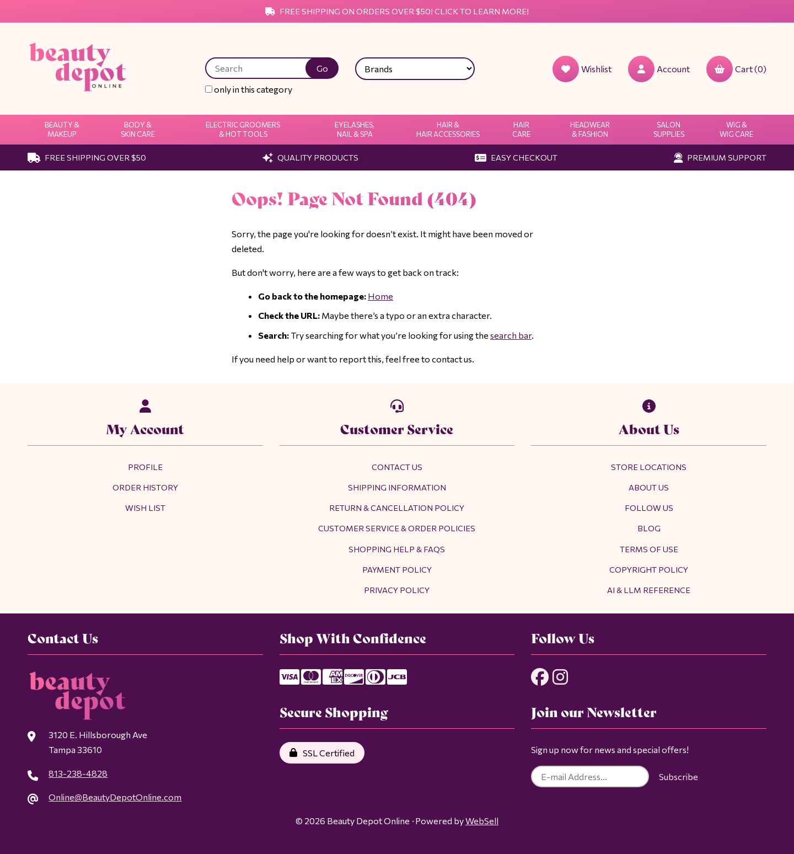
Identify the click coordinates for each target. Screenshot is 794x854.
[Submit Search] (322, 68)
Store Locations (648, 467)
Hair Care (521, 129)
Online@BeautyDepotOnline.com (115, 797)
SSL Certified (322, 753)
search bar (511, 335)
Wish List (145, 508)
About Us (649, 487)
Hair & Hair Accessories (448, 129)
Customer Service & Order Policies (396, 528)
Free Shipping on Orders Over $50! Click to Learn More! (397, 11)
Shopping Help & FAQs (396, 549)
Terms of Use (649, 549)
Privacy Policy (397, 590)
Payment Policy (397, 569)
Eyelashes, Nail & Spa (354, 129)
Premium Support (720, 157)
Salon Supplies (668, 129)
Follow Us (649, 508)
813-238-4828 (78, 773)
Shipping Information (397, 487)
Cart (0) (736, 69)
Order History (145, 487)
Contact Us (397, 467)
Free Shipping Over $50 (87, 157)
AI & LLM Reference (648, 590)
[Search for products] (263, 68)
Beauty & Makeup (62, 129)
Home (380, 296)
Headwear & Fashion (590, 129)
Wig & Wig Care (736, 129)
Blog (649, 528)
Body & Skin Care (138, 129)
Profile (145, 467)
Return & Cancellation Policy (396, 508)
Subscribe (678, 776)
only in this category (248, 89)
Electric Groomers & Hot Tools (243, 129)
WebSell (481, 820)
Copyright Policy (648, 569)
